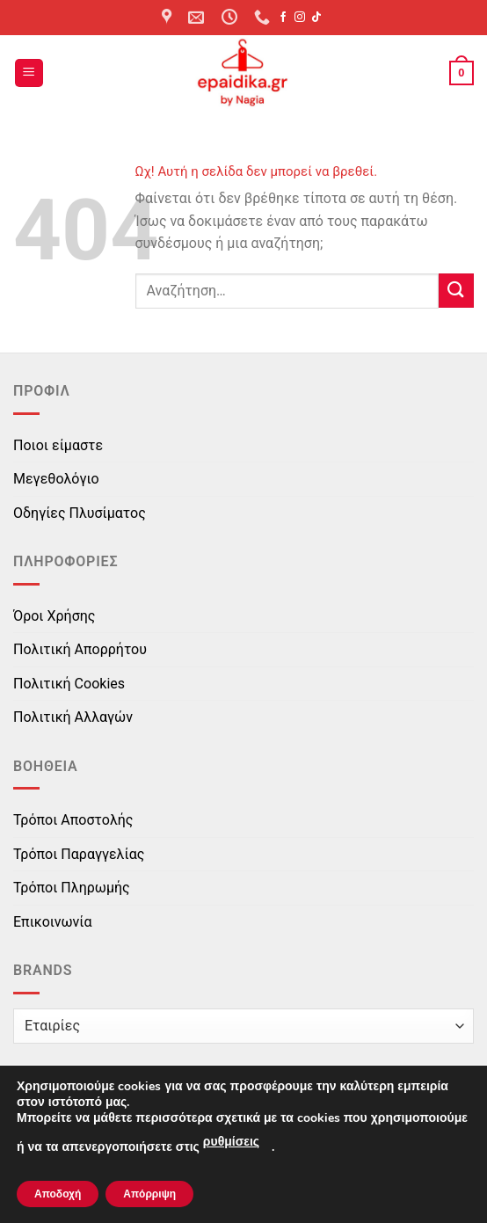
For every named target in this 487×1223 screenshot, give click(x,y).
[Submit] (456, 290)
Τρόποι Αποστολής (73, 820)
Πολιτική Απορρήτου (80, 649)
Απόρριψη (149, 1194)
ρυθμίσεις (231, 1141)
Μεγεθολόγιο (56, 478)
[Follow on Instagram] (299, 17)
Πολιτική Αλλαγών (73, 717)
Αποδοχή (57, 1194)
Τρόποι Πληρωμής (71, 887)
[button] (29, 73)
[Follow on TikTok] (316, 17)
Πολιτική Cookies (69, 683)
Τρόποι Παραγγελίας (78, 854)
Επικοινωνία (52, 922)
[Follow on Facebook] (283, 17)
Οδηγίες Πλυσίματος (79, 513)
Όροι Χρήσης (54, 616)
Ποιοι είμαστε (58, 445)
